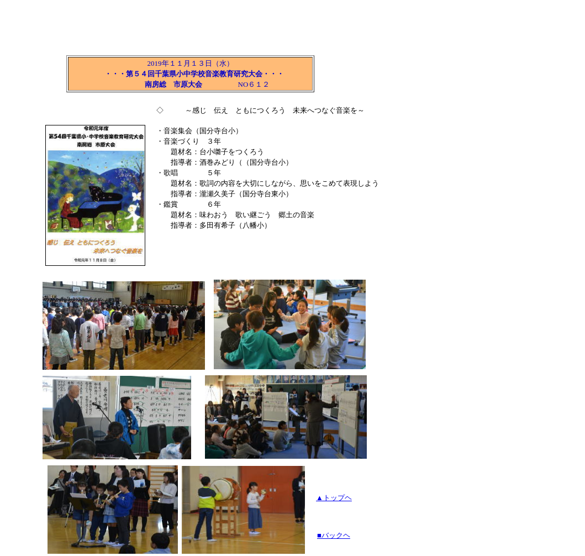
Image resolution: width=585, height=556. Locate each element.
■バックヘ (333, 535)
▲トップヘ (334, 498)
